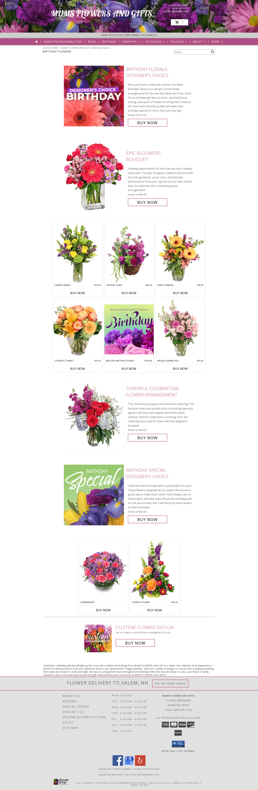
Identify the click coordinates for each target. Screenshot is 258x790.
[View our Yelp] (140, 764)
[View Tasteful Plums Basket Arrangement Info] (129, 254)
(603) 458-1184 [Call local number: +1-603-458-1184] (180, 11)
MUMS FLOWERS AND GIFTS (101, 13)
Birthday (109, 41)
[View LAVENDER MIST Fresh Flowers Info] (103, 571)
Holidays (179, 41)
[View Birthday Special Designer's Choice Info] (94, 494)
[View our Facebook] (118, 764)
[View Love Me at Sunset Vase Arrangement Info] (77, 329)
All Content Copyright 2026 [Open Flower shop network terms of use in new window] (96, 782)
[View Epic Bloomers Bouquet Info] (94, 177)
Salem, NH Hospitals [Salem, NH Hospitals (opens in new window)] (147, 768)
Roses (92, 41)
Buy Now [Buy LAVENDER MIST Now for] (103, 610)
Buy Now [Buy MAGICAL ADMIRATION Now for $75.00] (180, 368)
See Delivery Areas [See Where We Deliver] (170, 683)
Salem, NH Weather (111, 774)
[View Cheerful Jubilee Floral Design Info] (77, 254)
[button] (179, 22)
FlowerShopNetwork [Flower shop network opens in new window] (131, 782)
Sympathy (131, 41)
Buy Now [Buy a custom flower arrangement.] (135, 643)
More (217, 41)
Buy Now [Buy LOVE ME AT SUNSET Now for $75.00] (77, 368)
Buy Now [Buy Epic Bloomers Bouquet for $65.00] (147, 202)
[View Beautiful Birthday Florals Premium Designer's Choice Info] (129, 329)
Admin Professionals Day (62, 41)
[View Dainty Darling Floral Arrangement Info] (180, 254)
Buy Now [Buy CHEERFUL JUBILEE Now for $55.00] (77, 293)
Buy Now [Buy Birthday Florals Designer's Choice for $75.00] (147, 122)
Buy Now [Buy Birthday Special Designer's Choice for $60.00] (147, 519)
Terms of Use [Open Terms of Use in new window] (139, 784)
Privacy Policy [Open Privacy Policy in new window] (159, 782)
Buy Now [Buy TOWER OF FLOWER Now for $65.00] (154, 610)
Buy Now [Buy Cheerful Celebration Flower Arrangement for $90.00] (147, 437)
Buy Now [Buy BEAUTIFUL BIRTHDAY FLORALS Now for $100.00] (129, 368)
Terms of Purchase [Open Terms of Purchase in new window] (186, 782)
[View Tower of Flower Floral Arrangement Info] (154, 571)
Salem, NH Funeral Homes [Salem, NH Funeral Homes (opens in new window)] (114, 768)
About (199, 41)
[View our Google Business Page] (129, 764)
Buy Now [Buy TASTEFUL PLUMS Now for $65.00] (129, 293)
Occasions (155, 41)
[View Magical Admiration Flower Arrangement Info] (180, 329)
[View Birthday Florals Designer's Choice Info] (94, 96)
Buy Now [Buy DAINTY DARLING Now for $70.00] (180, 293)
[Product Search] (191, 52)
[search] (212, 52)
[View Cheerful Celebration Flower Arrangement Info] (94, 413)
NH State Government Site (142, 774)
